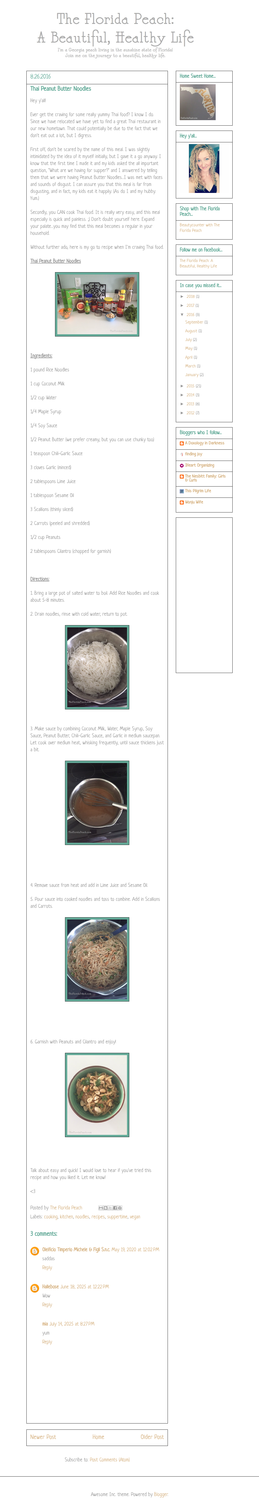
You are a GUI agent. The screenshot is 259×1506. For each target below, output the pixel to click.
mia (45, 1324)
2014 (191, 395)
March (191, 366)
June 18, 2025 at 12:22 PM (84, 1287)
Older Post (152, 1437)
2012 (191, 413)
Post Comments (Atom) (110, 1460)
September (194, 322)
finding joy (193, 454)
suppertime (117, 1217)
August (191, 331)
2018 (191, 296)
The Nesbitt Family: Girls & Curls (205, 478)
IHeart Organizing (199, 465)
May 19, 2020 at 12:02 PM (135, 1250)
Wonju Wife (194, 502)
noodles (82, 1217)
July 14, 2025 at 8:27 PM (71, 1324)
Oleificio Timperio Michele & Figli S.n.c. (76, 1250)
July (189, 339)
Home (98, 1437)
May (189, 348)
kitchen (66, 1217)
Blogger (161, 1495)
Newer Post (43, 1437)
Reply (47, 1268)
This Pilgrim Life (198, 491)
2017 (191, 305)
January (192, 375)
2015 (191, 386)
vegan (135, 1217)
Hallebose (50, 1287)
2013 (191, 404)
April (189, 357)
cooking (51, 1217)
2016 (191, 315)
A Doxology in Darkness (204, 443)
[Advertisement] (204, 594)
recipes (98, 1217)
